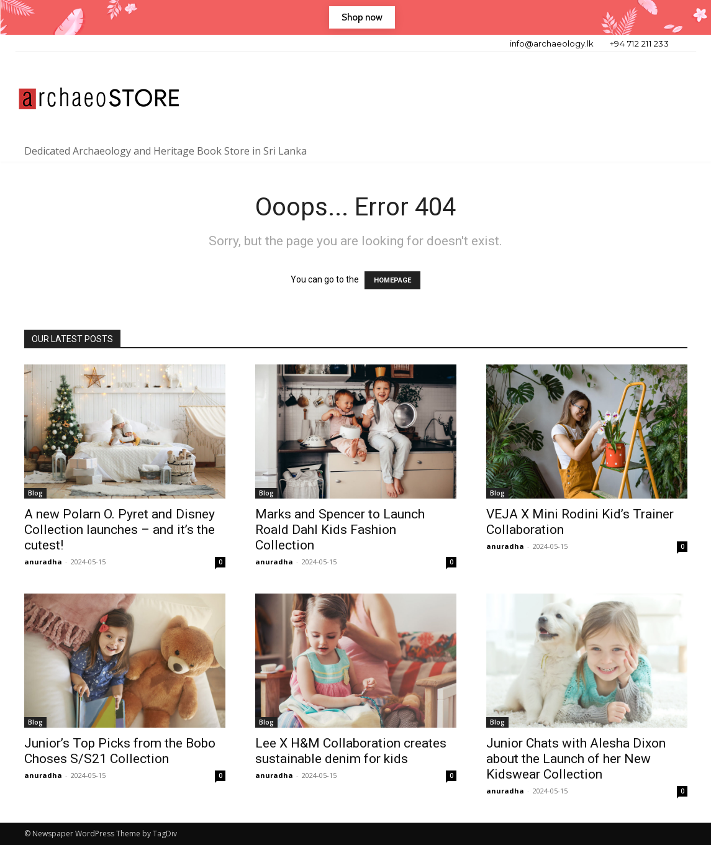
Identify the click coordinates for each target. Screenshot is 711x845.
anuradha (43, 561)
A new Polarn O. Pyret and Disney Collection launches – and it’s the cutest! (119, 530)
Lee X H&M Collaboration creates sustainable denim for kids (350, 751)
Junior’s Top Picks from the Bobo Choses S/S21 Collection (119, 751)
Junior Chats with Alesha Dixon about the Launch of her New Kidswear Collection (576, 759)
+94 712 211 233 (639, 43)
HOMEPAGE (392, 280)
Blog (35, 493)
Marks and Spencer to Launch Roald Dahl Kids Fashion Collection (340, 530)
